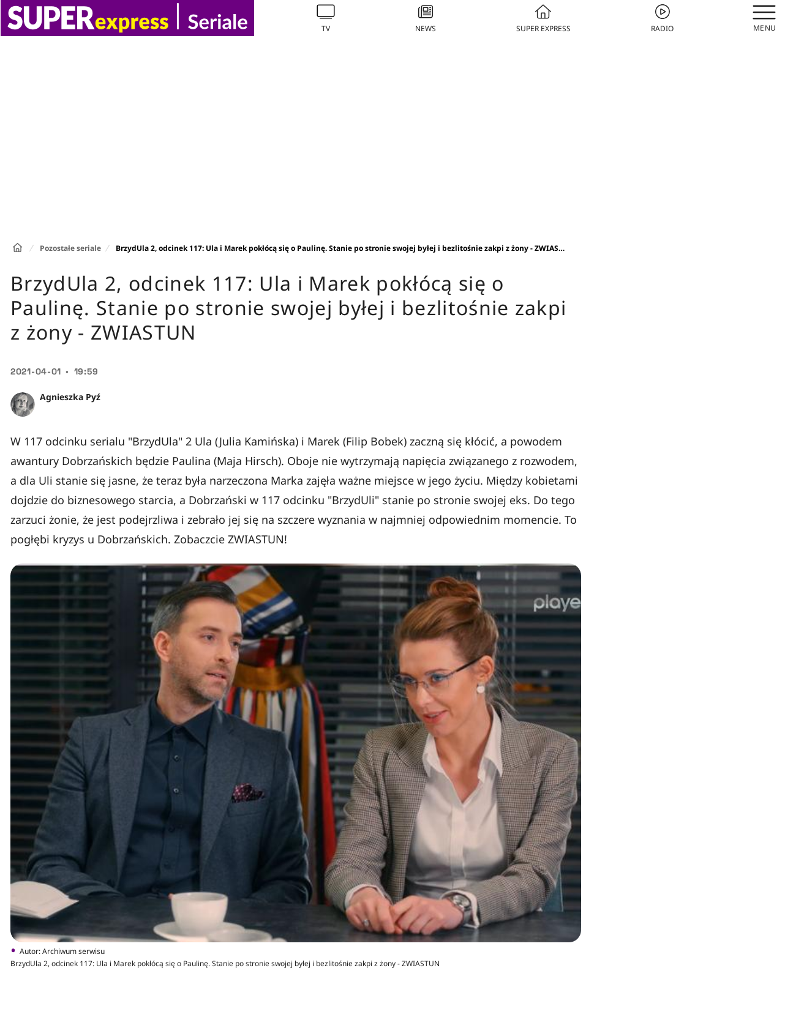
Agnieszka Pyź (70, 397)
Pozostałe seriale (70, 248)
